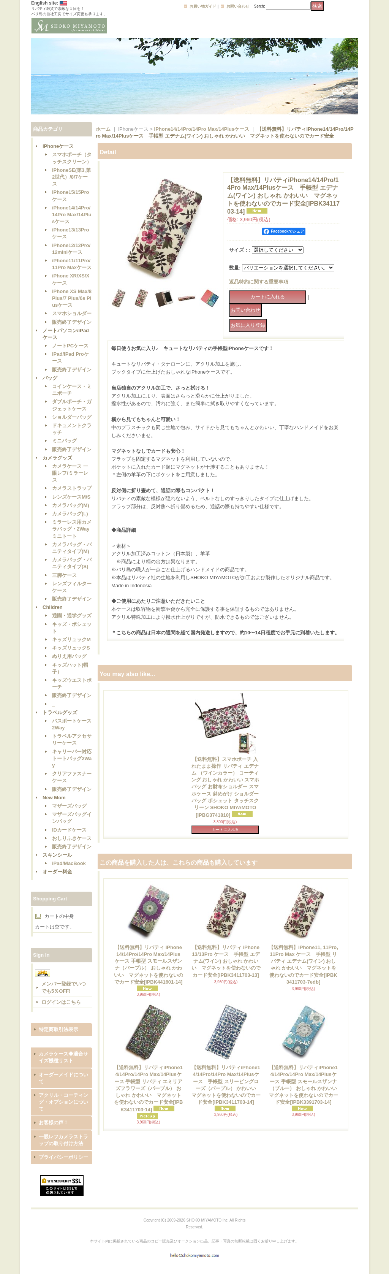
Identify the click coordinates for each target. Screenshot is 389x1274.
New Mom (54, 797)
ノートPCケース (70, 346)
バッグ (50, 378)
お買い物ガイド (203, 6)
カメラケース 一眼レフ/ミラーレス (70, 473)
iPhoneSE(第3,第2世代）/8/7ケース (71, 177)
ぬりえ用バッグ (69, 656)
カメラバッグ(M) (70, 505)
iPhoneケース (58, 146)
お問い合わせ (237, 6)
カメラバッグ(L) (70, 514)
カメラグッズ (57, 458)
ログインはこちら (61, 1002)
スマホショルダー (72, 313)
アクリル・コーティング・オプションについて (63, 1102)
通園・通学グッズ (72, 615)
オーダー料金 (57, 872)
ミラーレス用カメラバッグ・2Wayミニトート (72, 529)
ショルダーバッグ (72, 417)
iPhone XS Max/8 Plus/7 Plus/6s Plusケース (72, 298)
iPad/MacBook (69, 863)
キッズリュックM (71, 639)
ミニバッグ (64, 441)
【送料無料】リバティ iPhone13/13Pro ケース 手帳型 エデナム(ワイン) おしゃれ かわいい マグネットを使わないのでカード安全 (226, 961)
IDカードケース (69, 830)
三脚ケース (64, 575)
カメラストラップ (72, 488)
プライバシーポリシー (63, 1157)
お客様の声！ (53, 1122)
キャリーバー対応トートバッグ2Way (72, 758)
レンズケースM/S (71, 497)
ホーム (103, 129)
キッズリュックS (71, 648)
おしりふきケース (72, 838)
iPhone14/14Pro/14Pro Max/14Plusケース (71, 214)
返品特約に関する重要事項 (258, 282)
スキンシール (57, 855)
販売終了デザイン (72, 322)
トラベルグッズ (60, 712)
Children (53, 607)
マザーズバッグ (69, 806)
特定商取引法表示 (58, 1029)
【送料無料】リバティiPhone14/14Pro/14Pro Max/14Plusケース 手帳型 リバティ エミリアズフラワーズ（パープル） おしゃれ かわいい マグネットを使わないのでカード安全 (148, 1088)
